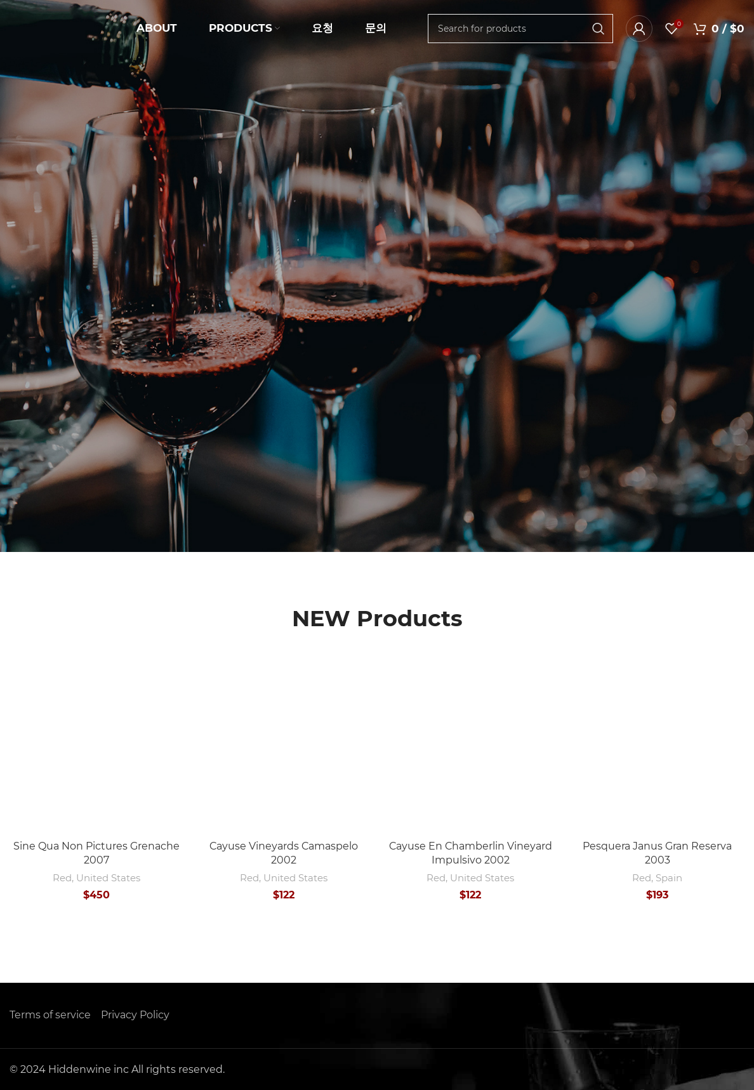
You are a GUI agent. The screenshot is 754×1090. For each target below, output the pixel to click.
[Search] (520, 28)
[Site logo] (60, 28)
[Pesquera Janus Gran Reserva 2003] (658, 746)
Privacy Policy (135, 1015)
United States (108, 878)
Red (62, 878)
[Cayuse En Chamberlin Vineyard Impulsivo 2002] (470, 746)
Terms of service (50, 1015)
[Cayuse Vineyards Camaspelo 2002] (284, 746)
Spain (669, 878)
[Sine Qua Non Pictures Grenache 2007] (97, 746)
